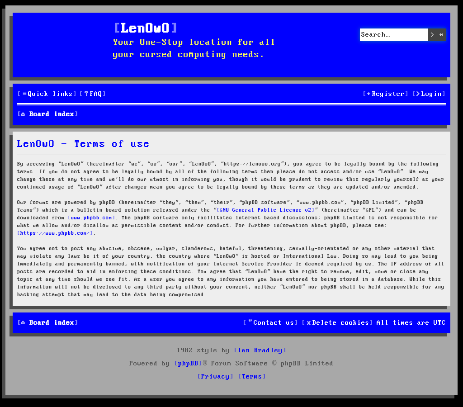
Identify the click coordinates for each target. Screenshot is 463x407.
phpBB (188, 363)
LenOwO (145, 29)
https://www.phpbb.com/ (55, 233)
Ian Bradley (260, 350)
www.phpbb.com (91, 218)
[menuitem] (92, 94)
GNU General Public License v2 (266, 210)
